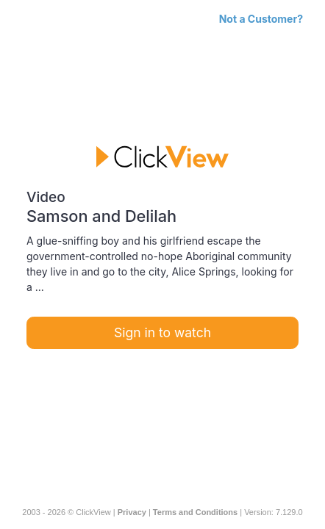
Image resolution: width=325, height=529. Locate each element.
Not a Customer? (261, 18)
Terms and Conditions (195, 512)
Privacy (132, 512)
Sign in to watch (162, 332)
